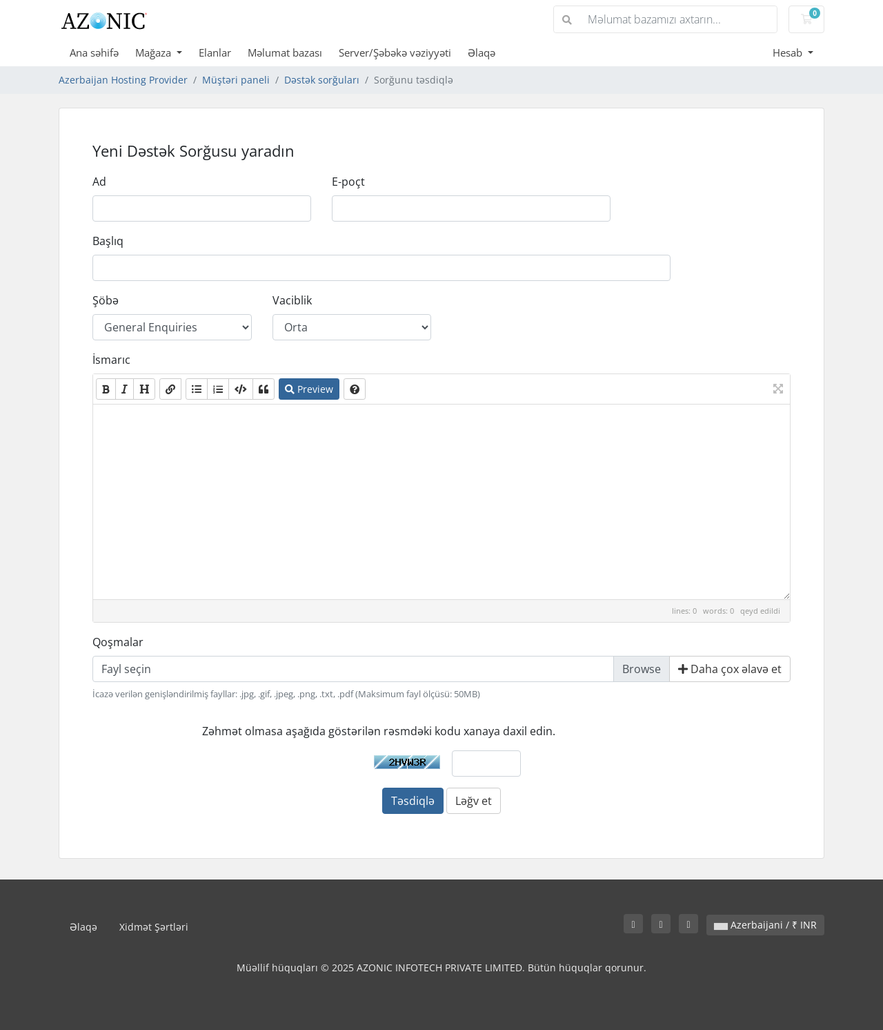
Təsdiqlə (413, 800)
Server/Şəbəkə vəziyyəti (395, 52)
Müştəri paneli (236, 79)
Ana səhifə (94, 52)
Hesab (789, 52)
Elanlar (215, 52)
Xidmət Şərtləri (153, 926)
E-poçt (348, 181)
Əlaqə (481, 52)
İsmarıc (111, 359)
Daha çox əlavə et (730, 669)
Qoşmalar (117, 642)
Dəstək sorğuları (321, 79)
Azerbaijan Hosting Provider (123, 79)
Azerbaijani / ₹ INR (765, 924)
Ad (99, 181)
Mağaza (154, 52)
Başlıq (107, 241)
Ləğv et (473, 800)
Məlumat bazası (285, 52)
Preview (309, 389)
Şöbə (105, 300)
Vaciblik (292, 300)
